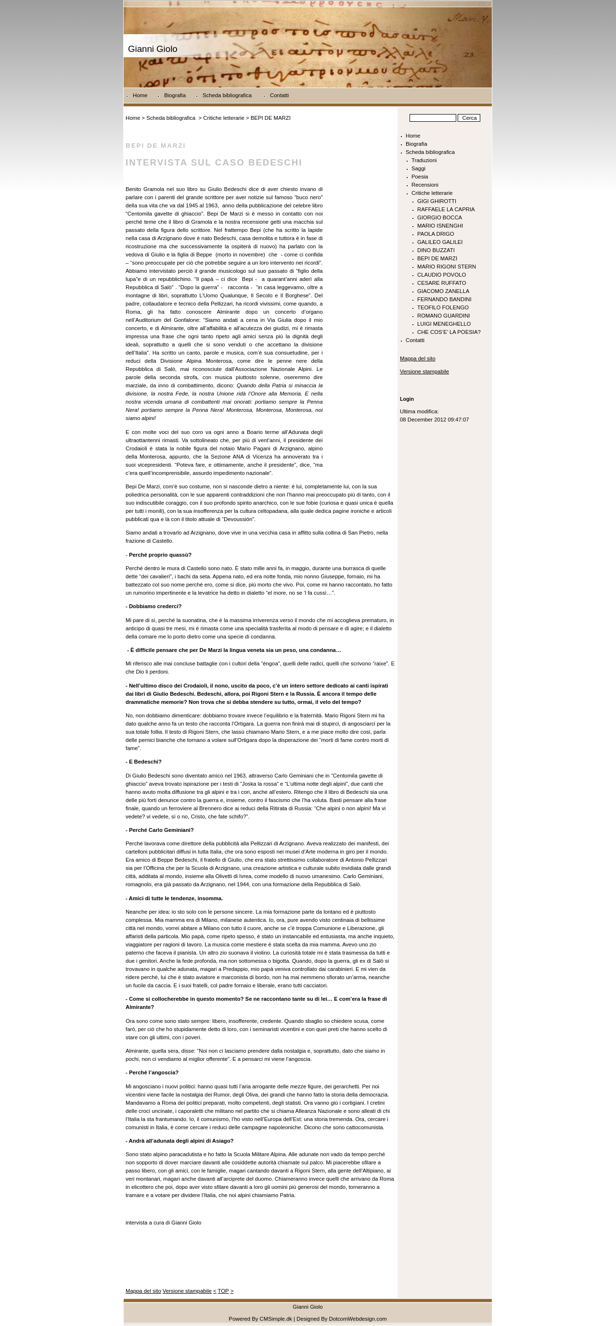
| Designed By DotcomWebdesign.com (340, 1319)
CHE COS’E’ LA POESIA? (449, 332)
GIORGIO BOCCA (439, 217)
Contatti (279, 95)
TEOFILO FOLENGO (443, 307)
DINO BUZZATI (436, 250)
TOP (223, 1291)
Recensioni (424, 185)
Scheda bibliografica (228, 95)
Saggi (418, 168)
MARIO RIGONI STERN (446, 266)
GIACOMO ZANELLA (443, 291)
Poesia (419, 176)
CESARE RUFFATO (441, 283)
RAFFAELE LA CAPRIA (446, 209)
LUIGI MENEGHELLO (444, 324)
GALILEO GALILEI (439, 242)
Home (140, 95)
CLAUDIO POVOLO (441, 275)
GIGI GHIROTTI (436, 201)
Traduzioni (423, 160)
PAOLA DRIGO (435, 234)
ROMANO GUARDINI (443, 316)
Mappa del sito (143, 1291)
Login (407, 399)
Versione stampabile (187, 1291)
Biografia (175, 95)
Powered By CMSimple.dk (260, 1319)
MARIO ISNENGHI (440, 226)
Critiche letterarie (223, 118)
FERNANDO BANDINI (444, 299)
